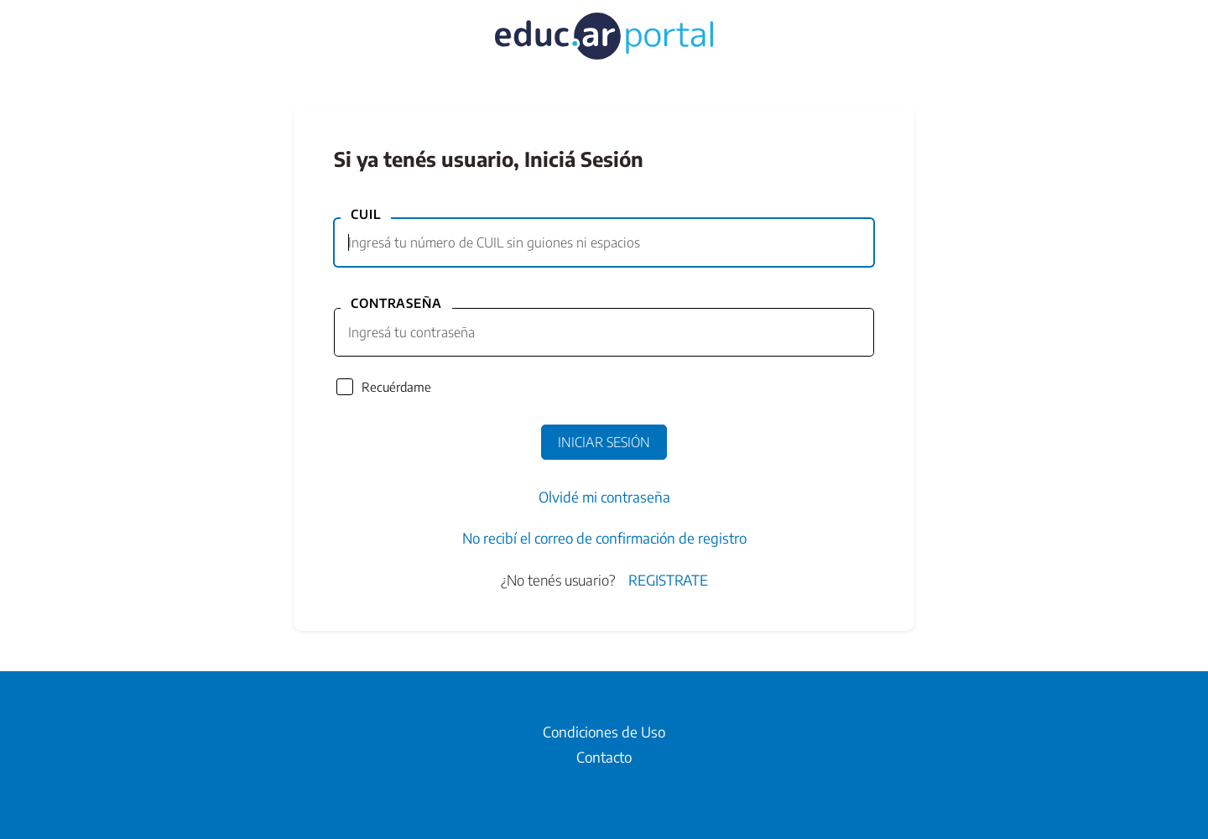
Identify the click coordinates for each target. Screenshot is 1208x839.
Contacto (604, 757)
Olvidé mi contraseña (604, 496)
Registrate (668, 580)
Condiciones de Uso (604, 731)
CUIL (366, 213)
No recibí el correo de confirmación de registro (604, 538)
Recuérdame (396, 386)
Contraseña (396, 302)
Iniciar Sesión (604, 442)
